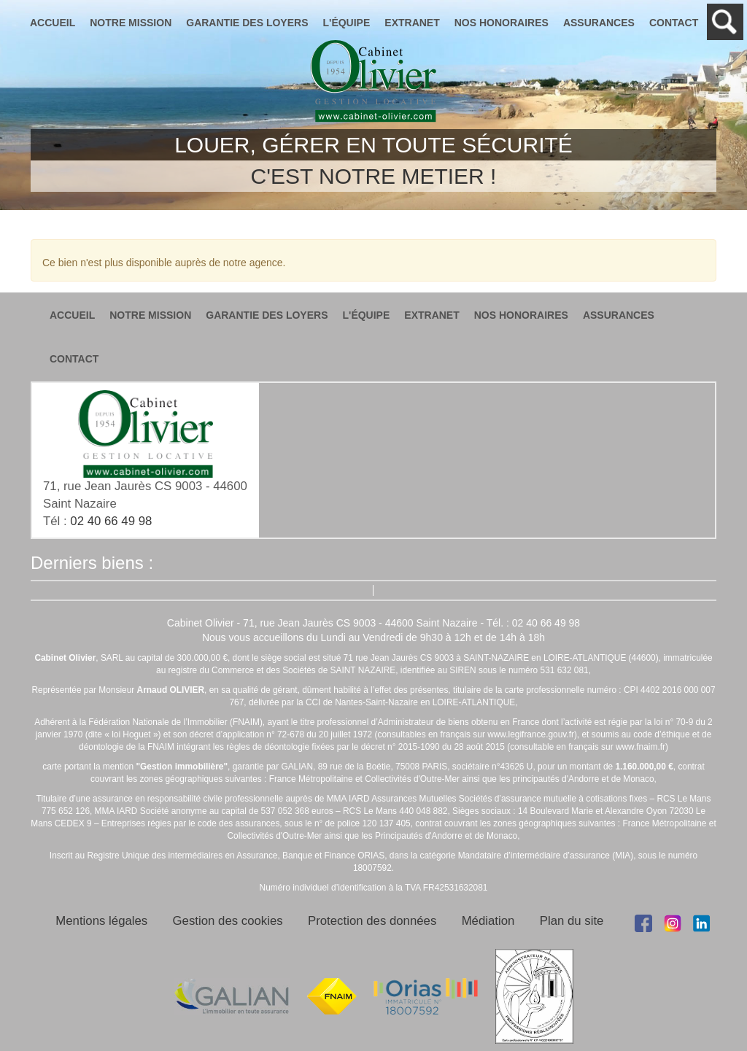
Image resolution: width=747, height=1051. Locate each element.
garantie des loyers (247, 22)
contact (673, 22)
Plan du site (572, 921)
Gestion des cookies (228, 921)
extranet (411, 22)
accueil (52, 22)
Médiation (488, 921)
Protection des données (372, 921)
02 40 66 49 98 (111, 521)
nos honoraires (501, 22)
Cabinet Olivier (373, 81)
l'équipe (347, 22)
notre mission (130, 22)
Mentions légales (101, 921)
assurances (599, 22)
